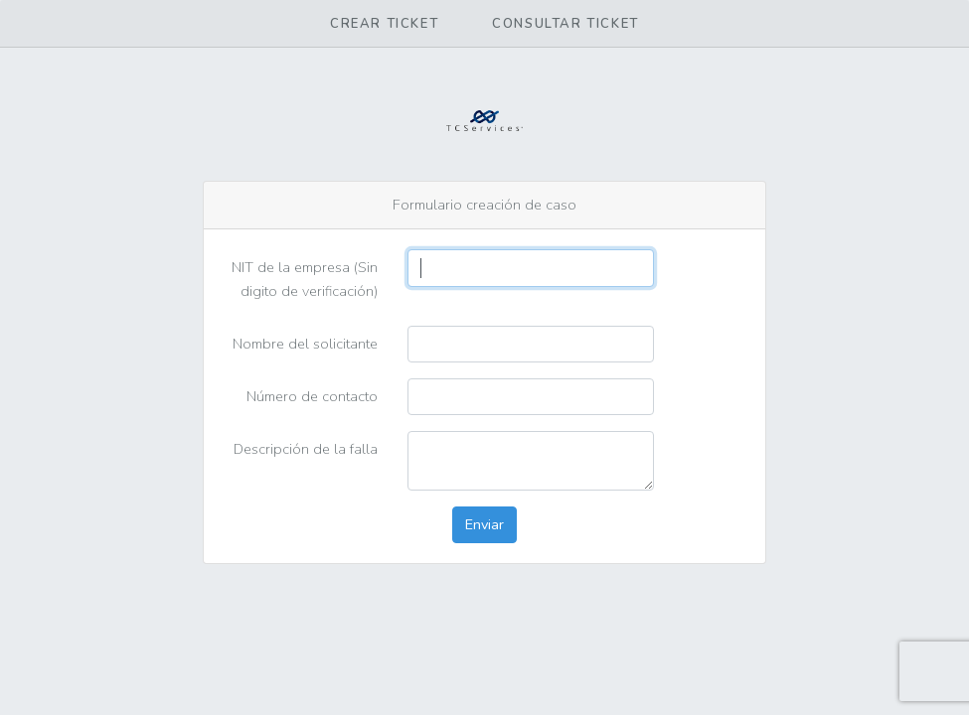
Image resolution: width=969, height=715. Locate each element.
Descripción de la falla (306, 449)
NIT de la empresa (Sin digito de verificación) (305, 278)
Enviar (484, 524)
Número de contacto (312, 396)
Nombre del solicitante (305, 344)
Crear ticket (384, 24)
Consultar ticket (565, 24)
